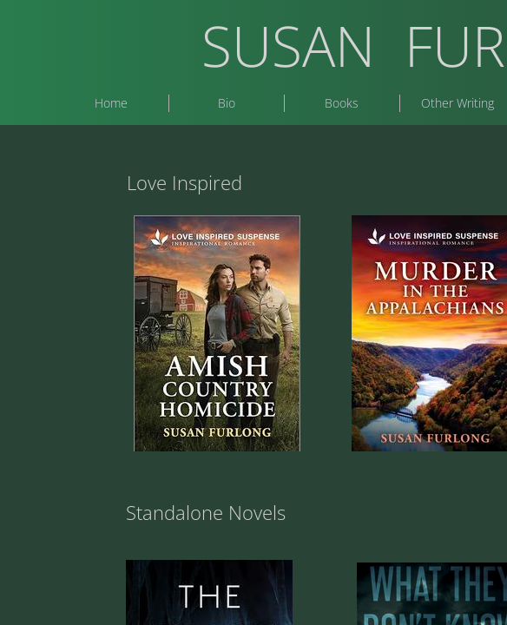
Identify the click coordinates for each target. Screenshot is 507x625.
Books (342, 103)
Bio (226, 103)
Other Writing (457, 103)
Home (111, 103)
